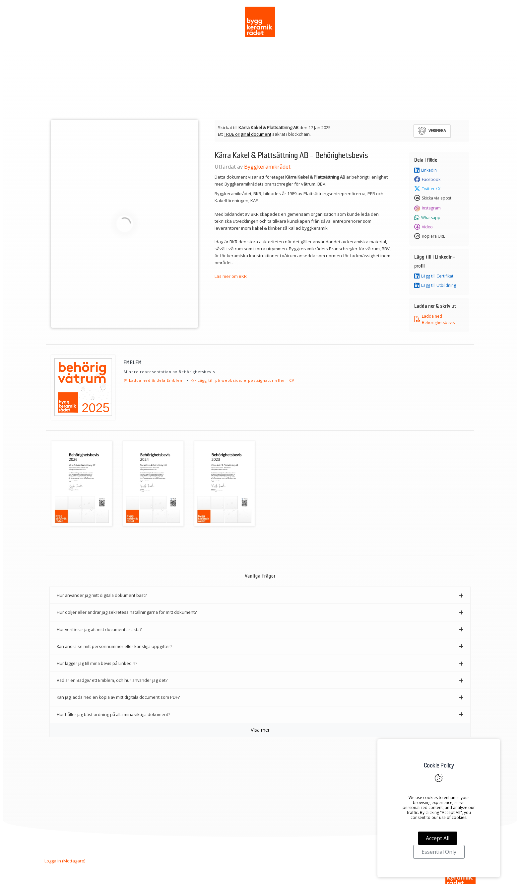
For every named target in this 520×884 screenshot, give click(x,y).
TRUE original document (247, 134)
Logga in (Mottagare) (64, 861)
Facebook (427, 180)
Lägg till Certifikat (433, 276)
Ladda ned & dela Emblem (154, 380)
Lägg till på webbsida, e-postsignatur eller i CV (242, 380)
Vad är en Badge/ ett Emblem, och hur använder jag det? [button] (112, 680)
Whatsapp (427, 218)
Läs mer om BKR (231, 276)
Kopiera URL (429, 236)
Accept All (437, 838)
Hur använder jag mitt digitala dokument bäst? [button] (102, 595)
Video (423, 227)
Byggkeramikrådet (267, 166)
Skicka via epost (432, 198)
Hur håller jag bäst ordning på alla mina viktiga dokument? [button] (113, 714)
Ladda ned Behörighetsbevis (434, 319)
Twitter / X (427, 189)
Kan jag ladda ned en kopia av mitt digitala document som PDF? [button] (118, 697)
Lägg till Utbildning (435, 285)
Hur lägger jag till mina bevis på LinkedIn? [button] (97, 663)
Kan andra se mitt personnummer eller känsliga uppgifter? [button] (114, 646)
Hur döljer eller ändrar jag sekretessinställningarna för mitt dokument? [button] (127, 612)
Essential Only (439, 851)
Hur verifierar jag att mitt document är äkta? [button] (99, 629)
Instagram (427, 207)
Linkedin (425, 170)
